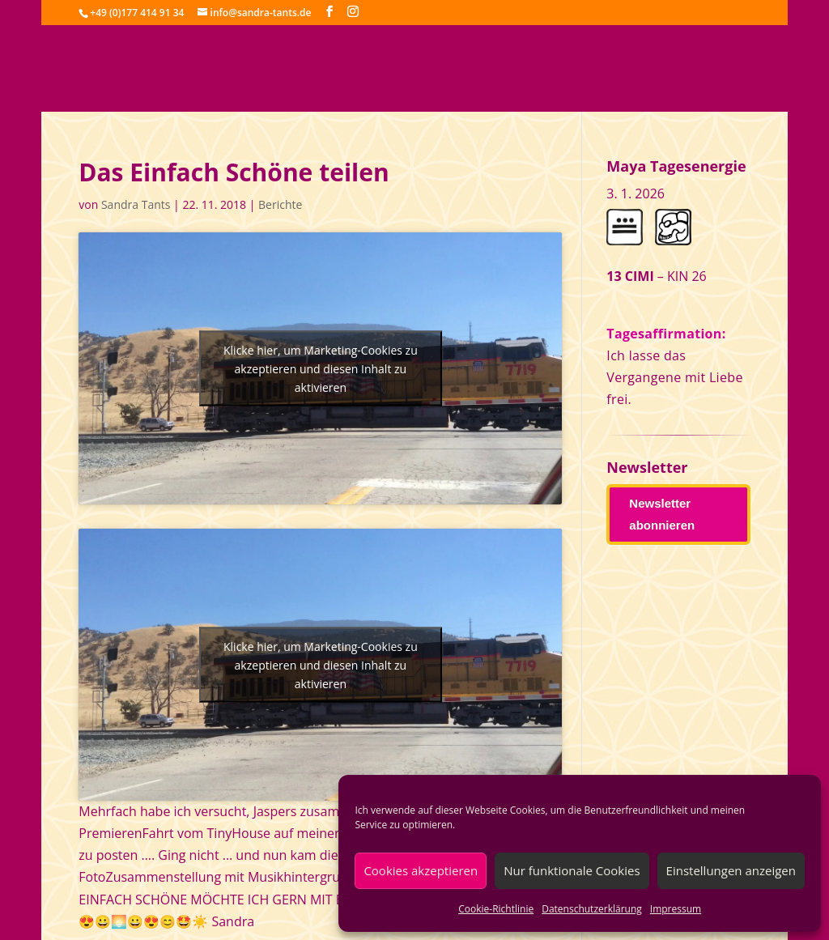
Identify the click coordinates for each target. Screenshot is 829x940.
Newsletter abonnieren (662, 514)
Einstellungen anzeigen (731, 870)
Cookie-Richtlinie (496, 909)
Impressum (675, 909)
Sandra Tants (135, 204)
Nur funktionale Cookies (572, 870)
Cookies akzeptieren (420, 870)
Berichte (280, 204)
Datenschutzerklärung (592, 909)
